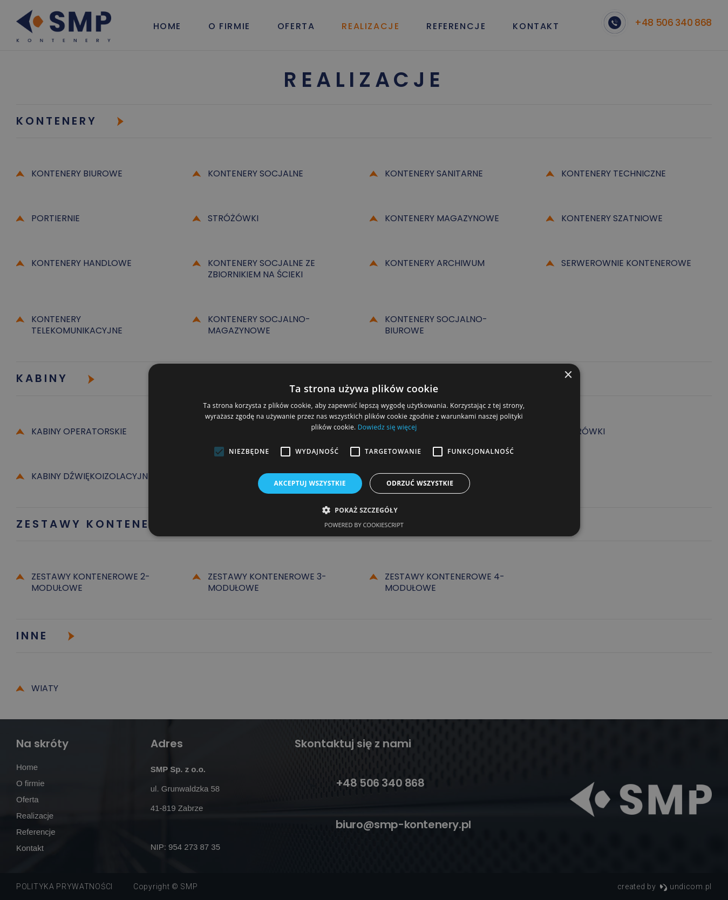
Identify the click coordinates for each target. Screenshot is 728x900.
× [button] (568, 375)
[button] (364, 509)
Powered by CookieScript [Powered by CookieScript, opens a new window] (364, 525)
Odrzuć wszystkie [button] (419, 483)
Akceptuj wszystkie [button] (310, 483)
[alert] (364, 450)
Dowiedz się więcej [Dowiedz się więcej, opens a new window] (387, 427)
